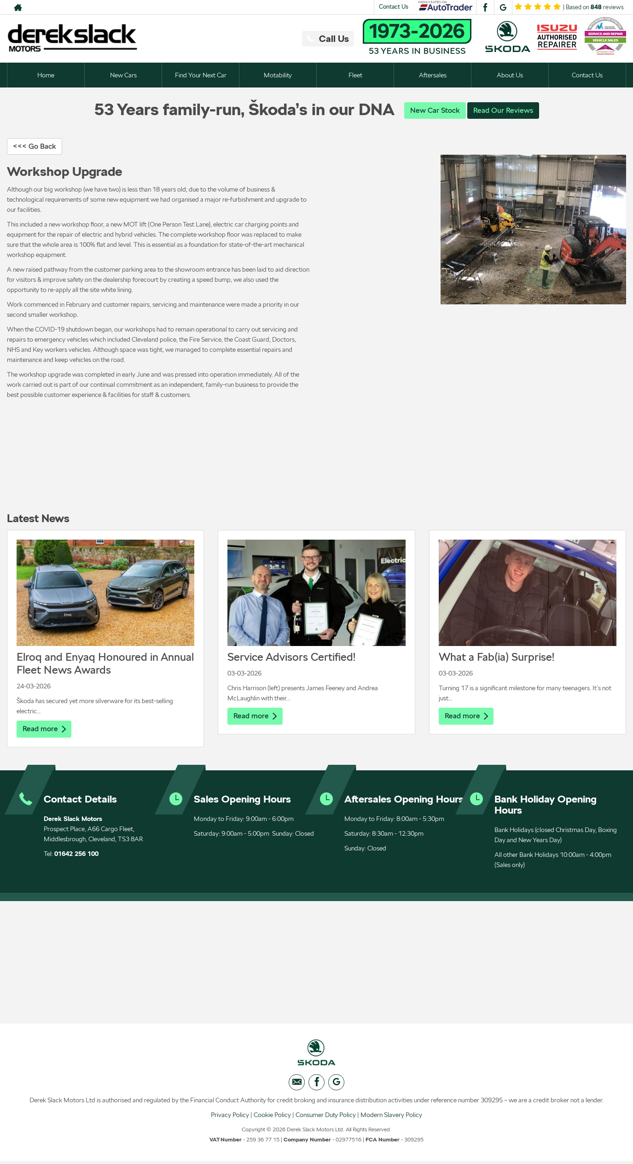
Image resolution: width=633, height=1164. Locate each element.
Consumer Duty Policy (326, 1117)
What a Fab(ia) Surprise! (496, 657)
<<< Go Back (34, 146)
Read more (44, 729)
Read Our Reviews (503, 110)
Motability (278, 75)
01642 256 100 (76, 854)
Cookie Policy (272, 1117)
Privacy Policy (230, 1117)
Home (45, 75)
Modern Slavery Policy (391, 1117)
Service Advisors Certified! (291, 657)
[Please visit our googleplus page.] (503, 7)
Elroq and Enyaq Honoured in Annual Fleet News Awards (105, 664)
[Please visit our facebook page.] (485, 7)
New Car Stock (435, 110)
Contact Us (393, 6)
